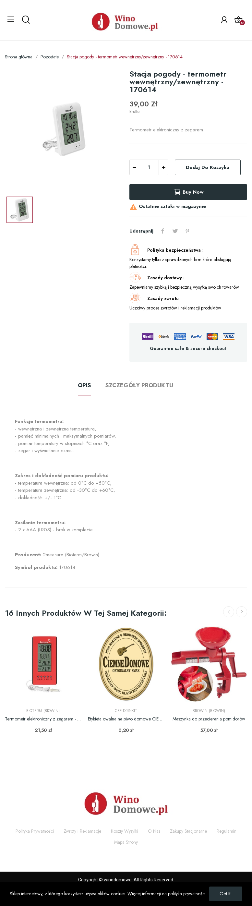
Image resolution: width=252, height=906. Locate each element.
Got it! (226, 893)
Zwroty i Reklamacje (82, 831)
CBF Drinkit (126, 711)
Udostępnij (163, 231)
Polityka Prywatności (35, 831)
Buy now (188, 192)
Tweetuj (175, 231)
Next (241, 611)
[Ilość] (149, 167)
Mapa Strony (126, 842)
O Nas (154, 831)
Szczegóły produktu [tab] (139, 385)
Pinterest (187, 231)
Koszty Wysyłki (124, 831)
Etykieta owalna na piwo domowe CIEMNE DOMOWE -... (126, 719)
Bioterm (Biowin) (43, 711)
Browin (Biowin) (209, 711)
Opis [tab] (84, 385)
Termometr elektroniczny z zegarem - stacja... (43, 719)
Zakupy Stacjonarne (188, 831)
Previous (228, 611)
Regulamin (226, 831)
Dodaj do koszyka (207, 167)
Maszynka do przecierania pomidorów (209, 719)
